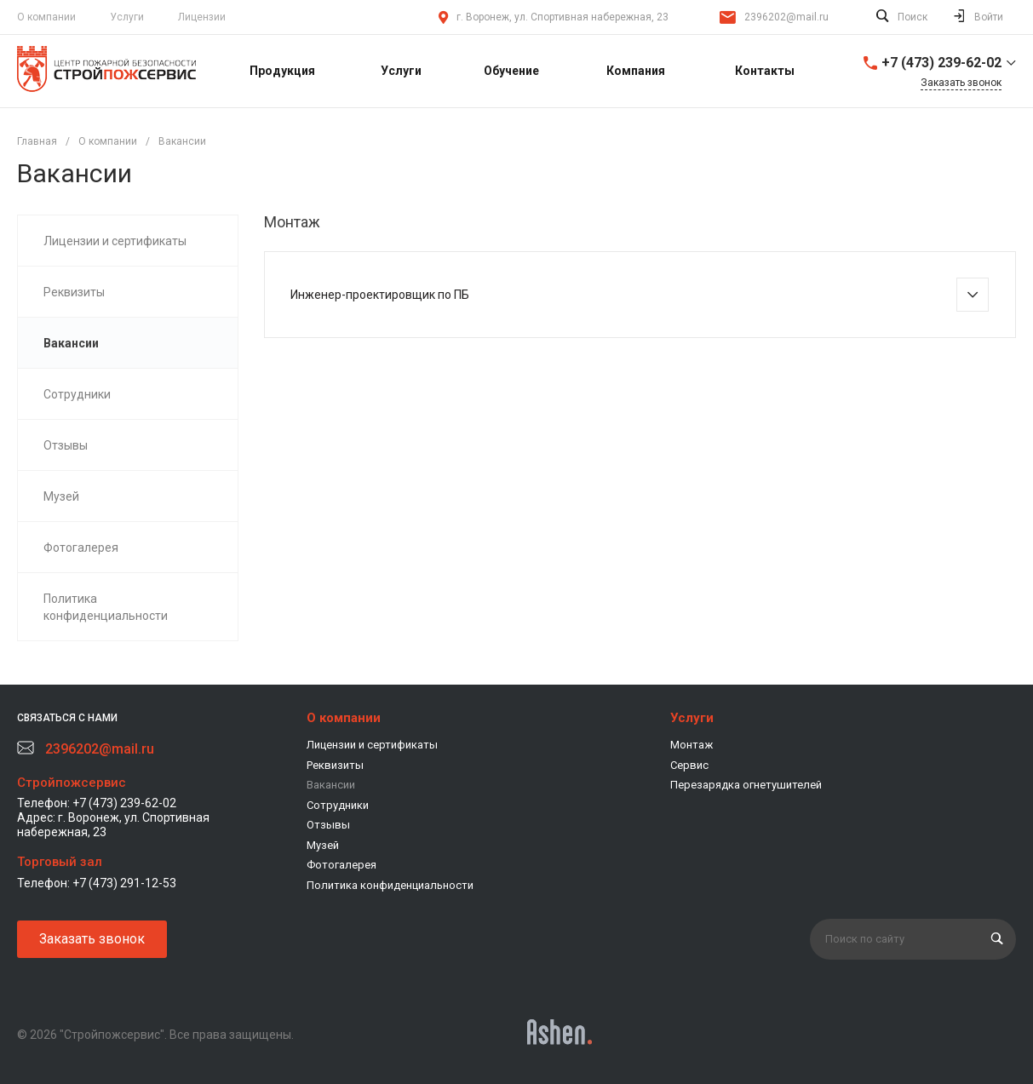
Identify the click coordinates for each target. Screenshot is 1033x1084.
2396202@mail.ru (786, 17)
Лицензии (202, 17)
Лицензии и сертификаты (372, 744)
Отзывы (328, 824)
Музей (323, 845)
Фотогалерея (341, 864)
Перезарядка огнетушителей (746, 784)
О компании (344, 718)
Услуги (127, 17)
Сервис (689, 765)
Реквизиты (335, 765)
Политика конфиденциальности (390, 885)
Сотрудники (338, 805)
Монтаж (691, 744)
